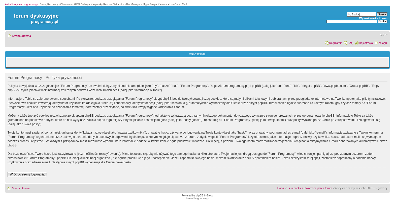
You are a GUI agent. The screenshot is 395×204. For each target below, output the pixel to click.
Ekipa (280, 188)
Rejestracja (366, 42)
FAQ (350, 42)
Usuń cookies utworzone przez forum (309, 188)
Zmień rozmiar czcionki (383, 35)
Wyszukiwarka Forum (373, 18)
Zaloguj (382, 42)
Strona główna (21, 35)
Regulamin (335, 42)
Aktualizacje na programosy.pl (22, 4)
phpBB (199, 195)
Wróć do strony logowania (27, 174)
